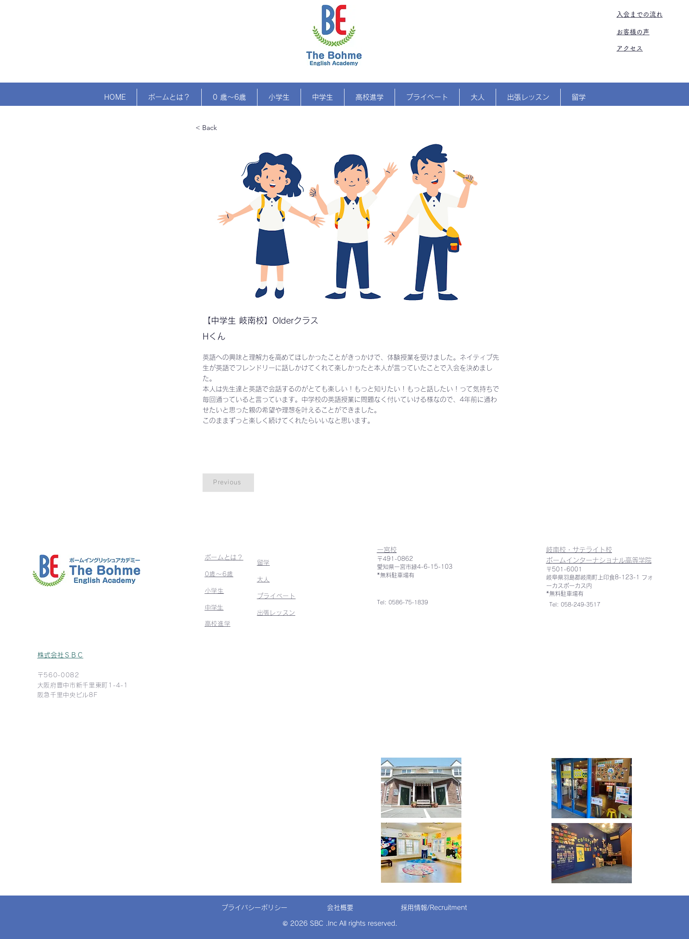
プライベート (276, 596)
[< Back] (225, 128)
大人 (263, 579)
